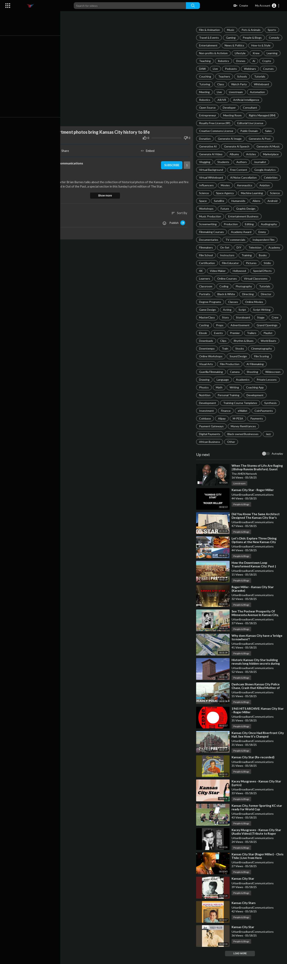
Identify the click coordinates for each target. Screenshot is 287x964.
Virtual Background (212, 169)
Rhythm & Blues (210, 348)
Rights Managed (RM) (262, 115)
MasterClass (232, 317)
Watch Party (239, 84)
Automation (258, 92)
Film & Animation (210, 29)
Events (247, 333)
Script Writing (208, 317)
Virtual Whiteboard (212, 177)
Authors (242, 162)
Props (249, 325)
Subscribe (172, 164)
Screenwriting (208, 224)
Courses (269, 68)
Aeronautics (245, 185)
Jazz (240, 441)
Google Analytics (265, 169)
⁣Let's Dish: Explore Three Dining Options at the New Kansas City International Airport (254, 549)
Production (231, 224)
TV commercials (236, 239)
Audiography (269, 224)
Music (231, 29)
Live (215, 68)
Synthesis (247, 410)
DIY (239, 247)
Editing (250, 224)
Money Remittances (212, 434)
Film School (225, 255)
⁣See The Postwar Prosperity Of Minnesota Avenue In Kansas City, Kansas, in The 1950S (255, 622)
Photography (208, 294)
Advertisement (269, 325)
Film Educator (246, 263)
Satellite (219, 200)
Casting (233, 325)
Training (266, 255)
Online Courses (253, 278)
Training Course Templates (217, 410)
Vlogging (205, 162)
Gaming (231, 37)
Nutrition (260, 395)
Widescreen (242, 379)
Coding (255, 286)
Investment (267, 410)
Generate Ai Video (211, 154)
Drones (241, 61)
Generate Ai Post (260, 138)
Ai (254, 61)
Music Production (211, 216)
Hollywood (254, 270)
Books (203, 263)
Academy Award (242, 232)
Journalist (261, 162)
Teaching (205, 61)
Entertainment (209, 45)
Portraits (247, 294)
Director (223, 302)
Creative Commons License (217, 131)
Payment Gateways (264, 426)
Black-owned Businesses (215, 441)
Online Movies (209, 309)
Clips (257, 340)
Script (268, 309)
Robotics (224, 61)
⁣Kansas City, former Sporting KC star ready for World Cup (257, 815)
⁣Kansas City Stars (244, 910)
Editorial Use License (251, 123)
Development (237, 403)
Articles (252, 154)
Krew (256, 53)
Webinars (251, 68)
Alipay (203, 426)
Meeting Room (233, 115)
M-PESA (219, 426)
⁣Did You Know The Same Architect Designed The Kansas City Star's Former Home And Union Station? (256, 525)
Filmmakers (206, 247)
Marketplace (271, 154)
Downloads (239, 340)
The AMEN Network (245, 481)
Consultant (251, 107)
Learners (230, 278)
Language (206, 387)
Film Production (209, 371)
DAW (203, 68)
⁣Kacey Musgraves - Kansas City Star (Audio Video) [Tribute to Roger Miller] (257, 841)
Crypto (267, 61)
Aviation (265, 185)
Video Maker (233, 270)
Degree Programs (247, 302)
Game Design (233, 309)
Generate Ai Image (230, 138)
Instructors (246, 255)
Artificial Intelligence (247, 99)
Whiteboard (262, 84)
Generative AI (208, 146)
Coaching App (239, 395)
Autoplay (277, 461)
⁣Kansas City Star (243, 886)
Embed (148, 150)
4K (216, 270)
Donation (205, 138)
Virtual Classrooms (211, 286)
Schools (243, 76)
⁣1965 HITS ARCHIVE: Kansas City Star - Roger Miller (255, 718)
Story (250, 317)
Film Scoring (231, 364)
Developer (229, 107)
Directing (205, 302)
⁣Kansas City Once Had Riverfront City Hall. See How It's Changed (255, 742)
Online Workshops (255, 356)
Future (225, 208)
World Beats (234, 348)
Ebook (231, 333)
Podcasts (231, 68)
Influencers (207, 185)
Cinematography (225, 356)
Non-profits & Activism (214, 53)
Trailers (204, 340)
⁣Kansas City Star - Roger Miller (253, 497)
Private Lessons (250, 387)
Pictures (266, 263)
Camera (204, 379)
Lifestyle (240, 53)
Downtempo (257, 348)
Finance (204, 418)
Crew (217, 325)
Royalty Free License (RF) (215, 123)
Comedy (274, 37)
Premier (263, 333)
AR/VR (222, 99)
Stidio (203, 270)
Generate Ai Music (268, 146)
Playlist (220, 340)
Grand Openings (210, 333)
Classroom (237, 286)
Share (64, 150)
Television (255, 247)
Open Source (208, 107)
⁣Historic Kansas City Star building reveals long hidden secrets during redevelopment (256, 671)
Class (221, 84)
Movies (225, 185)
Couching (206, 76)
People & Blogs (252, 37)
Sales (269, 131)
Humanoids (239, 200)
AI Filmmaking (234, 371)
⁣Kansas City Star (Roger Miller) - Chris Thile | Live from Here (258, 863)
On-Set (225, 247)
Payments (238, 426)
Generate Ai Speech (237, 146)
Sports (272, 29)
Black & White (268, 294)
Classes (270, 302)
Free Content (239, 169)
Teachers (225, 76)
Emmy (262, 232)
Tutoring (205, 84)
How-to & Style (261, 45)
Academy (205, 255)
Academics (226, 387)
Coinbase (264, 418)
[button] (267, 5)
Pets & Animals (251, 29)
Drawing (262, 379)
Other (203, 449)
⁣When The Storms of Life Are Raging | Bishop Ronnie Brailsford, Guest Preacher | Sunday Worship (257, 477)
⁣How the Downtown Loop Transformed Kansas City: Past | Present (254, 574)
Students (224, 162)
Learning (272, 53)
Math (203, 395)
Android (273, 200)
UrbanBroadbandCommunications (253, 502)
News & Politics (235, 45)
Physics (271, 387)
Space (203, 200)
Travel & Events (209, 37)
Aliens (257, 200)
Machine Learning (252, 193)
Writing (218, 395)
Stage (203, 325)
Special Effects (209, 278)
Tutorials (260, 76)
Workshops (207, 208)
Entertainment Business (244, 216)
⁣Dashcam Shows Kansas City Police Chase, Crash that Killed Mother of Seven (256, 695)
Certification (222, 263)
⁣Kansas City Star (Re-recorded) (253, 765)
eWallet (221, 418)
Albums (235, 154)
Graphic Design (246, 208)
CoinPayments (242, 418)
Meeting (205, 92)
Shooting (222, 379)
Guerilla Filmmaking (262, 371)
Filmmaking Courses (212, 232)
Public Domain (249, 131)
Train (275, 348)
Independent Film (264, 239)
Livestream (236, 92)
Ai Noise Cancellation (244, 177)
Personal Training (210, 403)
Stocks (204, 356)
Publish (178, 221)
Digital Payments (242, 434)
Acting (253, 309)
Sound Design (208, 364)
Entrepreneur (208, 115)
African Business (260, 441)
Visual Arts (253, 364)
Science (204, 193)
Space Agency (225, 193)
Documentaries (209, 239)
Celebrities (271, 177)
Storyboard (268, 317)
